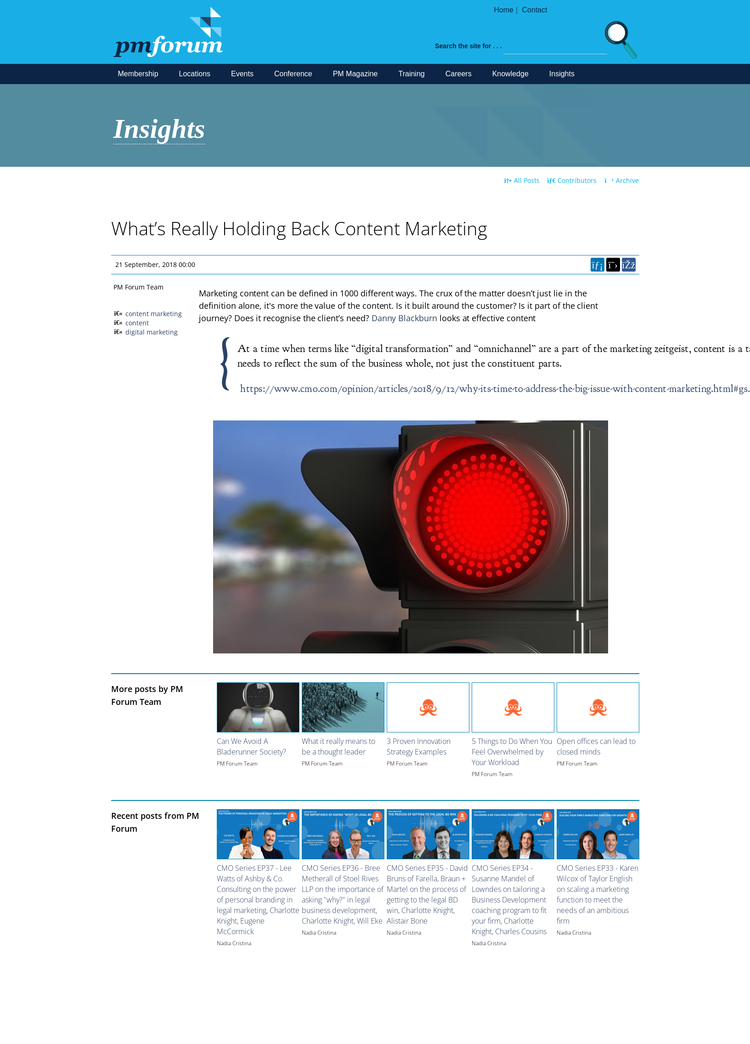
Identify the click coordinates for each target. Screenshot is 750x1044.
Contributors (572, 180)
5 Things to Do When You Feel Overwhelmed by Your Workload (512, 751)
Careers (458, 74)
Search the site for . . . (468, 46)
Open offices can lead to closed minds (596, 746)
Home (503, 10)
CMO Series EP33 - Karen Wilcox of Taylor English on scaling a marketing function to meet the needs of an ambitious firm (597, 894)
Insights (562, 74)
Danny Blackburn (404, 317)
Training (412, 74)
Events (242, 74)
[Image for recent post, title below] (258, 834)
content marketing (153, 313)
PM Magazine (355, 74)
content (137, 322)
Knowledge (510, 74)
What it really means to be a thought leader (338, 746)
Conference (293, 74)
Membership (138, 74)
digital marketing (151, 332)
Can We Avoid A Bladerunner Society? (251, 746)
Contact (534, 10)
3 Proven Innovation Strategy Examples (419, 746)
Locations (195, 74)
